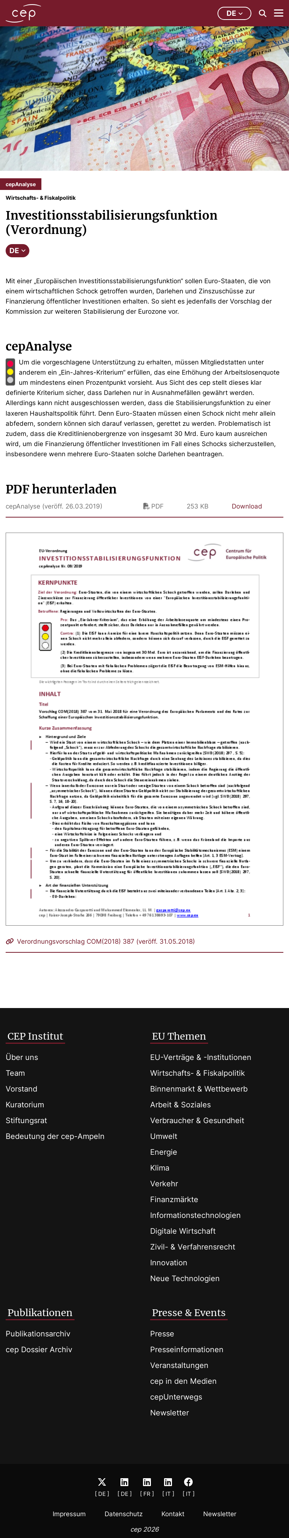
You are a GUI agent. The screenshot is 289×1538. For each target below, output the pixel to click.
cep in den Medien (183, 1381)
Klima (159, 1167)
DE (17, 250)
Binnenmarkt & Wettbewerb (199, 1088)
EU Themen (179, 1036)
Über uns (22, 1057)
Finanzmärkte (174, 1199)
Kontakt (172, 1514)
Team (15, 1073)
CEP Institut (35, 1036)
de (235, 13)
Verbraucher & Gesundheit (197, 1120)
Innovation (168, 1262)
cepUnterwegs (176, 1396)
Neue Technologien (185, 1278)
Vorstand (21, 1088)
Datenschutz (124, 1514)
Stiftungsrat (26, 1120)
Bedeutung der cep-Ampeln (55, 1136)
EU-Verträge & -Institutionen (200, 1057)
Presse (162, 1333)
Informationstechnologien (195, 1215)
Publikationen (40, 1313)
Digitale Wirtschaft (183, 1231)
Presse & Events (189, 1313)
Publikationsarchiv (38, 1333)
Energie (163, 1152)
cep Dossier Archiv (39, 1349)
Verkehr (164, 1183)
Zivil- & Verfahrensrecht (192, 1246)
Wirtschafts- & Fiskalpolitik (197, 1073)
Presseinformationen (187, 1349)
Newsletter (169, 1412)
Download (247, 506)
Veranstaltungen (179, 1365)
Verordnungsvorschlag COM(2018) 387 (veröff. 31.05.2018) (100, 941)
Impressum (69, 1514)
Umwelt (163, 1136)
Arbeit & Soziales (180, 1104)
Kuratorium (25, 1104)
